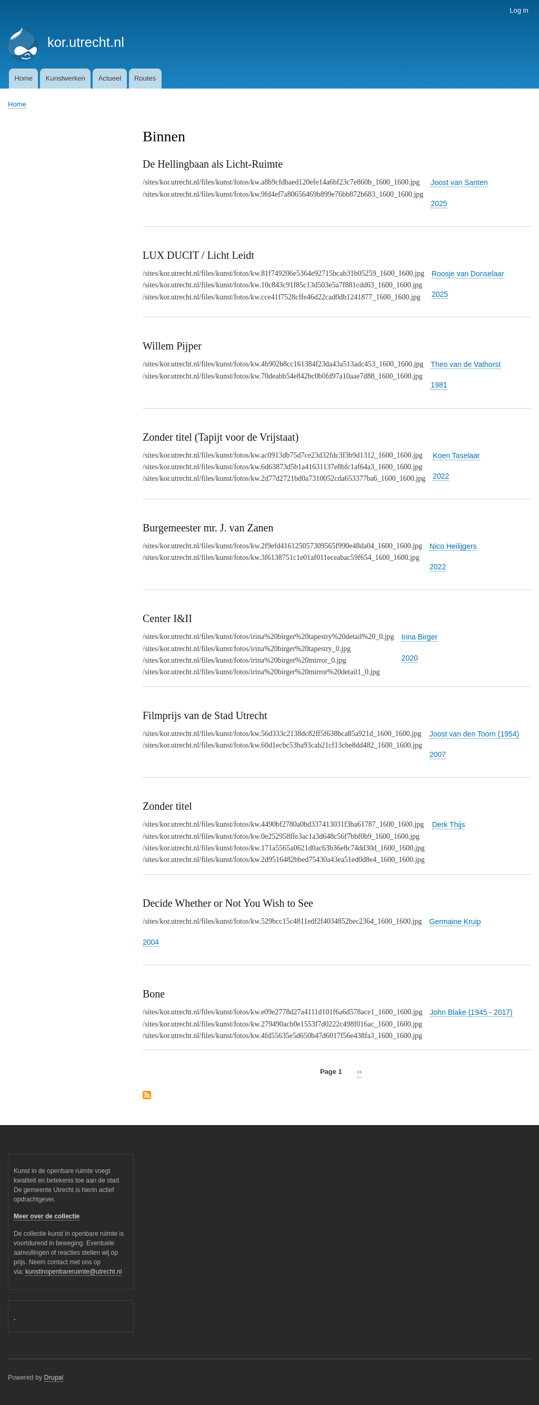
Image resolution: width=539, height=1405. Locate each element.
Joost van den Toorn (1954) (474, 734)
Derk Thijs (448, 824)
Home (23, 78)
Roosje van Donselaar (468, 273)
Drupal (54, 1377)
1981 (439, 385)
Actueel (109, 78)
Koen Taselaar (456, 455)
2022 (441, 476)
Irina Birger (419, 637)
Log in (519, 10)
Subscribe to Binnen (147, 1096)
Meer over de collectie (46, 1216)
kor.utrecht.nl (85, 42)
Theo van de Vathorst (466, 364)
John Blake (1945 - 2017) (471, 1012)
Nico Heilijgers (453, 546)
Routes (145, 78)
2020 (410, 658)
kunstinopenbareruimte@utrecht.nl (73, 1271)
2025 (439, 203)
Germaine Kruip (455, 921)
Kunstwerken (65, 78)
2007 (438, 754)
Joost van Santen (459, 182)
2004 (151, 942)
